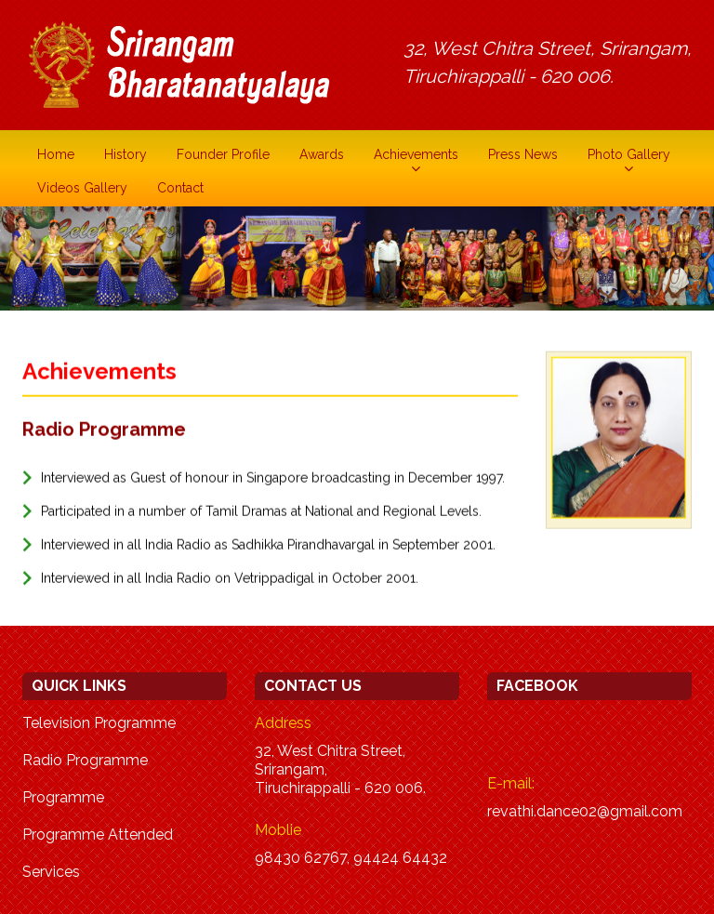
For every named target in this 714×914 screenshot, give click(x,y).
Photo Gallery (629, 154)
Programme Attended (97, 834)
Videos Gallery (82, 187)
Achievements (416, 154)
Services (51, 872)
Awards (321, 154)
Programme (63, 797)
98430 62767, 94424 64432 (351, 858)
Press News (523, 154)
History (125, 154)
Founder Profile (223, 154)
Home (55, 154)
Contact (180, 187)
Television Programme (99, 723)
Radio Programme (85, 760)
